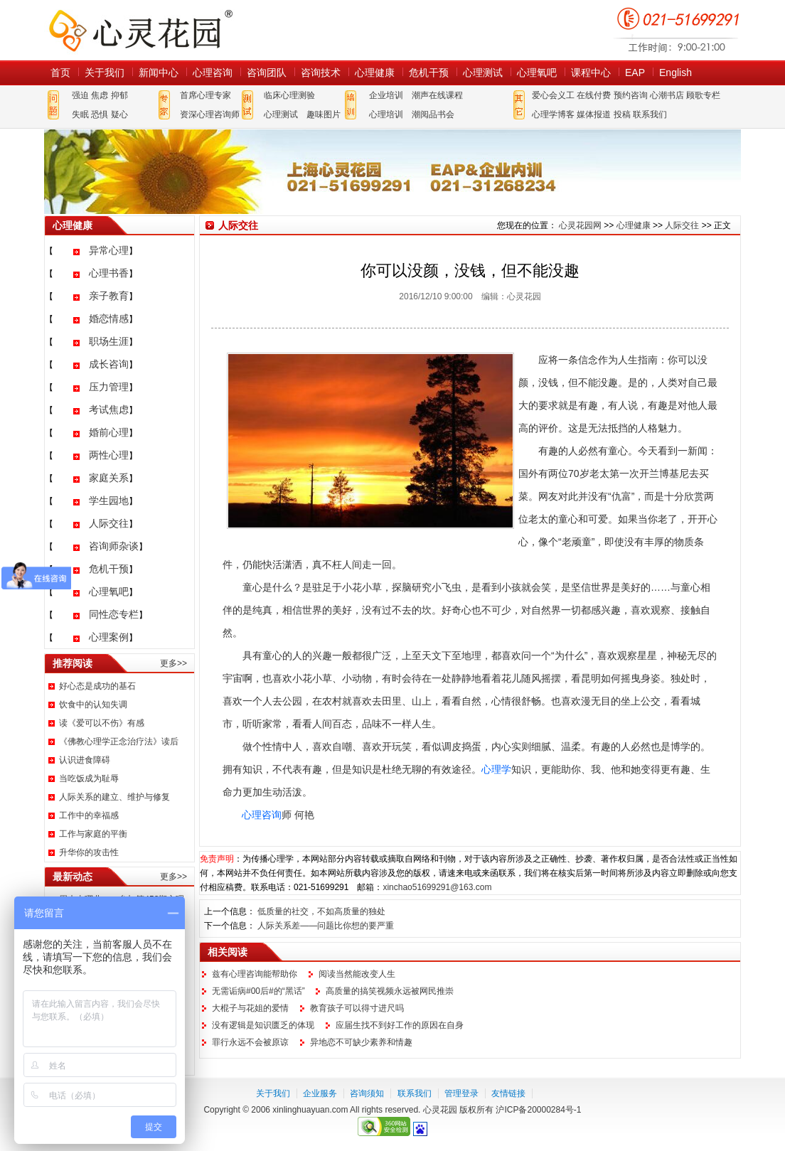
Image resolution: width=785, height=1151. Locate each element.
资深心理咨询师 (210, 114)
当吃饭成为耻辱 (89, 778)
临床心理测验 (289, 95)
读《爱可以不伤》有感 (101, 723)
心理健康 (375, 72)
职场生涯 (109, 341)
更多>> (173, 663)
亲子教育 (109, 295)
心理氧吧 (537, 72)
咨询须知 (367, 1093)
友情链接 (508, 1093)
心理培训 (386, 114)
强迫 (80, 95)
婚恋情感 (109, 318)
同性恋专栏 (114, 614)
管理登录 (461, 1093)
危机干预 (429, 72)
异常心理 (109, 250)
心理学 (496, 769)
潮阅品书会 (433, 114)
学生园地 (109, 500)
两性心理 (109, 455)
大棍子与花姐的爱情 (250, 1008)
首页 (60, 72)
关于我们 (104, 72)
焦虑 (99, 95)
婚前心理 (109, 432)
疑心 (119, 114)
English (675, 72)
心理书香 (109, 273)
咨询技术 (321, 72)
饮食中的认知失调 (93, 705)
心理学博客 (553, 114)
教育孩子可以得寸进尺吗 (357, 1008)
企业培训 (386, 95)
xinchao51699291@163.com (437, 887)
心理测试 (483, 72)
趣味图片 (323, 114)
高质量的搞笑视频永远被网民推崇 (390, 991)
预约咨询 (631, 95)
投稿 (622, 114)
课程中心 (591, 72)
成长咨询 (109, 364)
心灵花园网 (140, 30)
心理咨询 (213, 72)
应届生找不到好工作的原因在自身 (400, 1025)
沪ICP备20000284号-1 (538, 1110)
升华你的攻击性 (89, 852)
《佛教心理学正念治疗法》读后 (118, 741)
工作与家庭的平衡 (93, 834)
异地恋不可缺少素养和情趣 (361, 1042)
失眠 (80, 114)
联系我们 (650, 114)
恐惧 (99, 114)
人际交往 (109, 523)
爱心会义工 (553, 95)
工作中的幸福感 (89, 815)
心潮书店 (667, 95)
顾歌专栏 (703, 95)
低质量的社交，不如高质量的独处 (321, 911)
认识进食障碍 (84, 760)
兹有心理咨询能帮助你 (254, 974)
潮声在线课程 (437, 95)
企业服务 (320, 1093)
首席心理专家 (205, 95)
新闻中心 (158, 72)
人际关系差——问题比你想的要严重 (325, 926)
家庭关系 (109, 477)
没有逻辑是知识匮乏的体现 (263, 1025)
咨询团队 (267, 72)
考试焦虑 (109, 409)
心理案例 (109, 637)
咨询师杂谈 (114, 546)
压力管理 (109, 386)
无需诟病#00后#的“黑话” (258, 991)
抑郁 (119, 95)
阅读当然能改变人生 (357, 974)
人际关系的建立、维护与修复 (114, 797)
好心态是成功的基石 (97, 686)
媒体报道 (594, 114)
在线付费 (594, 95)
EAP (635, 72)
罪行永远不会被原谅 (250, 1042)
